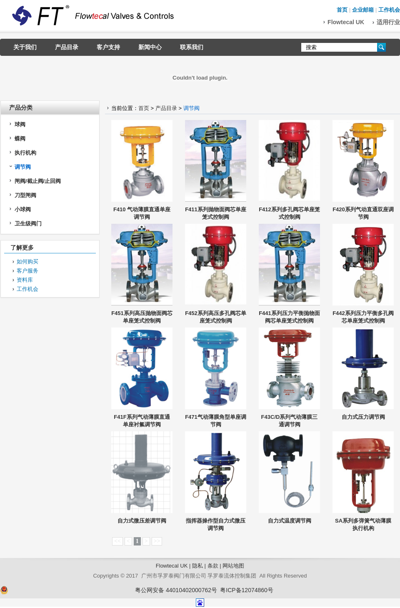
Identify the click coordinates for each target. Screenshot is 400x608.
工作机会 (389, 10)
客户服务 (27, 271)
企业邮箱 (363, 10)
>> (157, 541)
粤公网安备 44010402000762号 (176, 590)
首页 (342, 10)
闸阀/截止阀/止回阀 (38, 181)
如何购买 (27, 261)
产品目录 (66, 47)
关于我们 (25, 47)
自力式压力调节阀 (363, 417)
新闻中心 (150, 47)
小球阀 (23, 209)
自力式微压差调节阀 (142, 521)
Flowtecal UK (346, 22)
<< (117, 541)
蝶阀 (20, 138)
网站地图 (233, 566)
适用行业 (388, 22)
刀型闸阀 (25, 195)
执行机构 (25, 153)
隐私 (197, 566)
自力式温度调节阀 (289, 521)
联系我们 (191, 47)
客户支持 (108, 47)
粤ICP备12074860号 (246, 590)
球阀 (20, 124)
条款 (213, 566)
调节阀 (23, 167)
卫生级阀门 (28, 223)
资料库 (25, 280)
